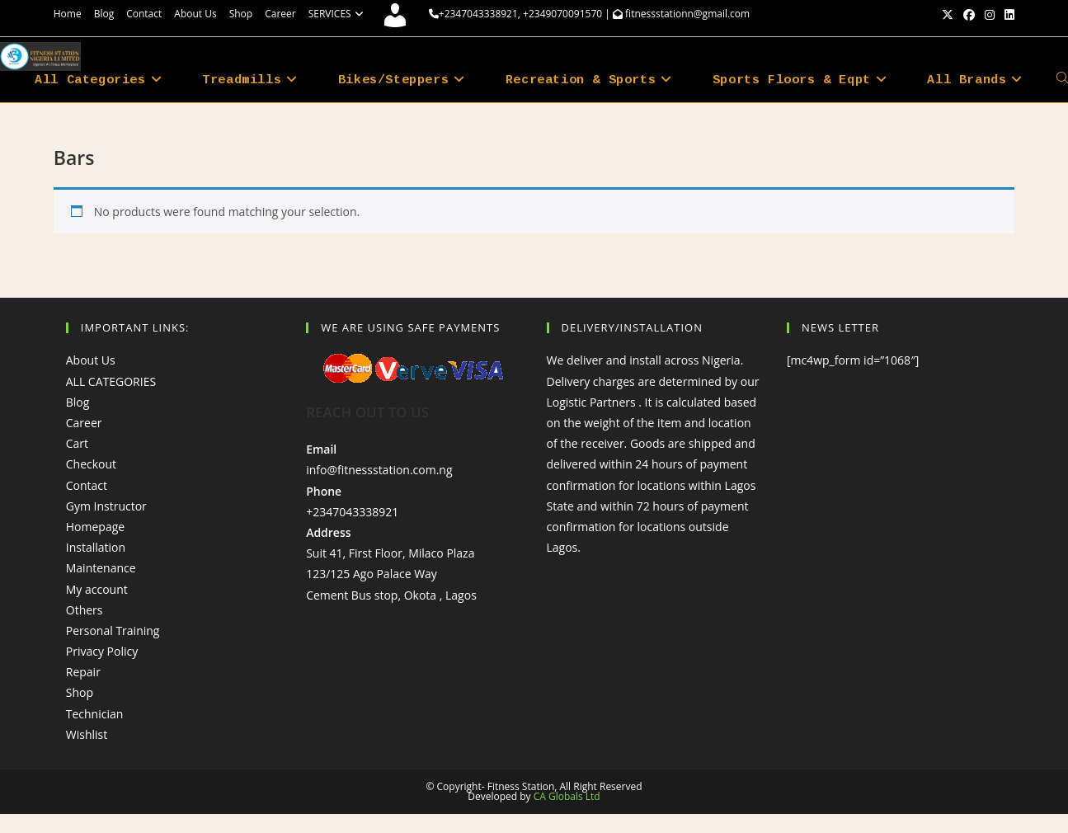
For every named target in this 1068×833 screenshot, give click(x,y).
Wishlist (86, 734)
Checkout (91, 464)
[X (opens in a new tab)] (947, 15)
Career (280, 14)
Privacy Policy (102, 651)
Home (68, 14)
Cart (77, 443)
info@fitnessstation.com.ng (379, 470)
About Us (195, 14)
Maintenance (101, 568)
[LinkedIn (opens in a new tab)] (1007, 15)
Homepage (95, 526)
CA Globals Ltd (567, 796)
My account (97, 589)
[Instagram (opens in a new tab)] (990, 15)
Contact (144, 14)
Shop (241, 14)
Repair (83, 672)
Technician (95, 714)
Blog (104, 14)
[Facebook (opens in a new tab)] (969, 15)
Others (84, 610)
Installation (95, 547)
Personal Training (113, 630)
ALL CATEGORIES (111, 381)
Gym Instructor (106, 506)
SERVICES (338, 14)
